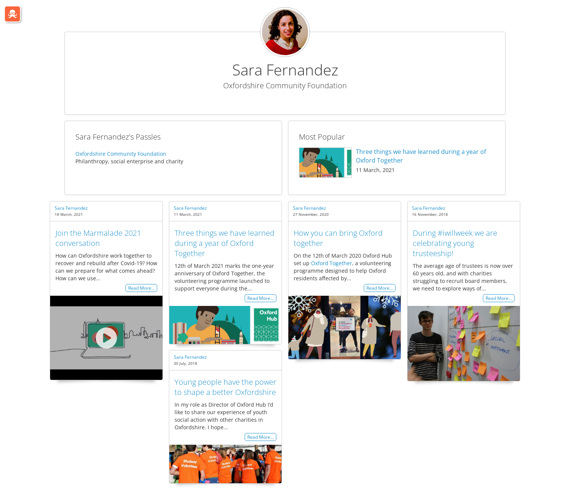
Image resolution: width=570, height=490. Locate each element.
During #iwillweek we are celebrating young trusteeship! (455, 243)
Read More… (141, 288)
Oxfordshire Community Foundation (120, 153)
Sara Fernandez (71, 208)
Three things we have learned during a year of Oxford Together (224, 243)
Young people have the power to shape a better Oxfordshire (225, 387)
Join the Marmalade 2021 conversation (98, 238)
